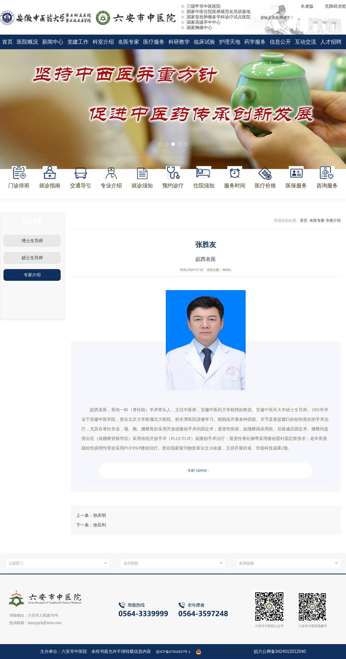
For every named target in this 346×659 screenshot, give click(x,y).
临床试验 (204, 42)
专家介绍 (32, 275)
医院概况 (27, 42)
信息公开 (280, 42)
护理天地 (229, 42)
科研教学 (179, 42)
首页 (7, 42)
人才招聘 (330, 42)
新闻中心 (52, 42)
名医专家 (128, 42)
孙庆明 (99, 515)
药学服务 (255, 42)
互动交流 (305, 42)
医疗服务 (153, 42)
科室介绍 (103, 42)
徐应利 (99, 525)
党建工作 (78, 42)
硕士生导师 (32, 258)
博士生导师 (32, 240)
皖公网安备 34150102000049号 (227, 651)
